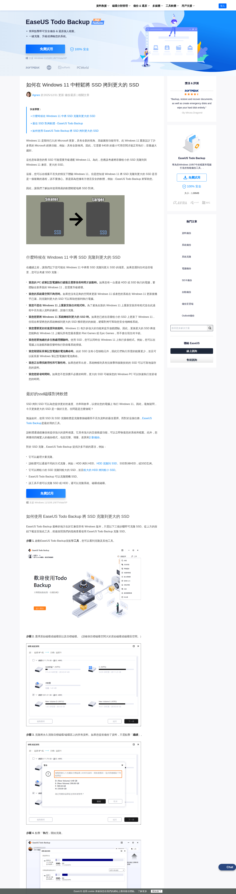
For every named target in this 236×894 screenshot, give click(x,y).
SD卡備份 (181, 281)
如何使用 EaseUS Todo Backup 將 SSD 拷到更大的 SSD (65, 130)
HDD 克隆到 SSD (107, 463)
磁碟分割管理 (120, 5)
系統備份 (181, 245)
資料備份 (181, 234)
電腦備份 (181, 269)
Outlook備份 (182, 316)
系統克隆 (181, 257)
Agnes (36, 95)
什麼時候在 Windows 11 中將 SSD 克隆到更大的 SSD (63, 116)
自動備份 (181, 293)
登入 (222, 6)
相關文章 (83, 95)
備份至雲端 (182, 304)
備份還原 (70, 95)
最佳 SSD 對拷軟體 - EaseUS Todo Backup (57, 123)
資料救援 (101, 5)
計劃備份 (94, 437)
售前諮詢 (192, 360)
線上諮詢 (192, 351)
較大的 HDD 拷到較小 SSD (99, 470)
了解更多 (142, 891)
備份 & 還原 (140, 5)
